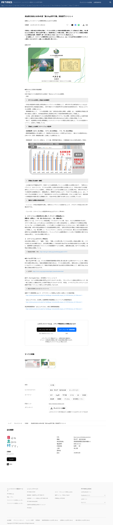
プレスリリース (18, 423)
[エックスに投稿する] (72, 25)
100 (78, 395)
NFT (51, 395)
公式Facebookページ (86, 492)
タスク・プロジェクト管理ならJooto (63, 492)
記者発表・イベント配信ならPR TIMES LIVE (37, 498)
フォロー (11, 459)
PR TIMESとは (10, 494)
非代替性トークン (78, 399)
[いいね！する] (67, 25)
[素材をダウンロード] (83, 25)
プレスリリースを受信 (86, 2)
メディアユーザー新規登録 (67, 329)
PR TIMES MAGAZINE (32, 501)
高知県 (52, 399)
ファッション (46, 5)
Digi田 (58, 395)
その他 (52, 385)
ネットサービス (73, 390)
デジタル (67, 399)
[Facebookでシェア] (75, 25)
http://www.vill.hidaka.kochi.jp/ (82, 437)
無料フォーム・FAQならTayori (62, 495)
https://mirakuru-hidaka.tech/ (56, 403)
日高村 (84, 395)
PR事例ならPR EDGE (60, 498)
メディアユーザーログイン (46, 329)
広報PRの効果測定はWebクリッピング (36, 504)
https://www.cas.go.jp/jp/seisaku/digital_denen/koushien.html (48, 271)
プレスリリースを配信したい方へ (15, 503)
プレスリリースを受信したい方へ (15, 500)
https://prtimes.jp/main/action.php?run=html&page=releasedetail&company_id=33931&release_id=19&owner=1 (54, 309)
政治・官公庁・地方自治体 (58, 390)
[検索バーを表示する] (110, 2)
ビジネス (64, 5)
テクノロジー (9, 5)
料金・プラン (10, 497)
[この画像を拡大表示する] (32, 363)
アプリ (23, 5)
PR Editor (29, 508)
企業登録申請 (97, 2)
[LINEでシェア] (78, 25)
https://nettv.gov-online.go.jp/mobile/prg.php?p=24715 (53, 251)
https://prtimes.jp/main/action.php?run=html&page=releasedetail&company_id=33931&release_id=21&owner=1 (54, 302)
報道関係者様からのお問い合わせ (50, 520)
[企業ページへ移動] (12, 442)
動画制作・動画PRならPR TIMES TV (35, 495)
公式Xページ (84, 499)
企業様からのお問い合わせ (66, 520)
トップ (9, 423)
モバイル (16, 5)
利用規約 (38, 520)
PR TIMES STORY (31, 492)
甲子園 (65, 395)
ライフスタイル (56, 5)
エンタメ (29, 5)
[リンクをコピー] (86, 25)
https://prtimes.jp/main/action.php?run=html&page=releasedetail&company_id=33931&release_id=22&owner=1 (54, 295)
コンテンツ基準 (30, 520)
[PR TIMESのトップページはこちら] (21, 2)
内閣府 (59, 399)
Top (2, 5)
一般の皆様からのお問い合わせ (82, 520)
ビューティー (37, 5)
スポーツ (76, 5)
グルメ (71, 5)
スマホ (72, 395)
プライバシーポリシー (18, 520)
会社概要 (9, 520)
